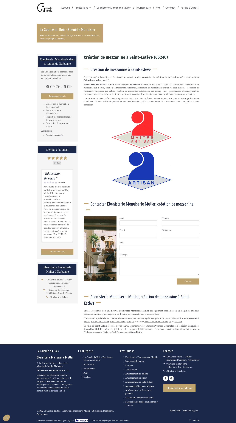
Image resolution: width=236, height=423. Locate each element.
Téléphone (166, 230)
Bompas (130, 321)
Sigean (87, 321)
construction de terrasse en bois (144, 314)
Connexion (194, 420)
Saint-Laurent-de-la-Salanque (157, 321)
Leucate (178, 321)
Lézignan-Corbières (100, 321)
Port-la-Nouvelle (118, 321)
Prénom (165, 218)
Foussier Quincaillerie (120, 420)
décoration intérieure (93, 314)
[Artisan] (142, 170)
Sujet (122, 242)
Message (123, 254)
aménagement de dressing (115, 314)
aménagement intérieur (188, 311)
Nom (122, 218)
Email (122, 230)
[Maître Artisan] (142, 130)
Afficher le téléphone (59, 297)
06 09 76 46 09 (58, 86)
